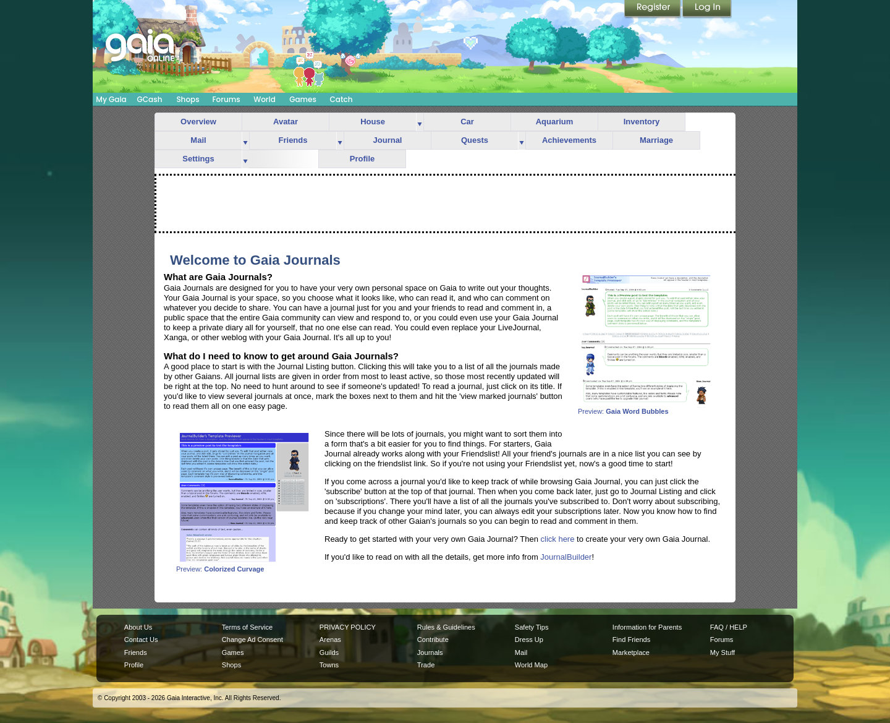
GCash (150, 99)
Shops (187, 99)
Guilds (329, 652)
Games (302, 99)
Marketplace (631, 652)
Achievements (569, 140)
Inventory (642, 121)
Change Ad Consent (252, 639)
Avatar (285, 121)
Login (707, 9)
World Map (531, 665)
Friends (293, 140)
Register (653, 9)
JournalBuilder (565, 557)
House (372, 121)
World (264, 99)
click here (558, 539)
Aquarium (555, 121)
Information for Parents (647, 627)
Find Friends (631, 639)
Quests (474, 140)
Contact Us (141, 639)
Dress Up (529, 639)
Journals (430, 652)
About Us (138, 627)
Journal (387, 140)
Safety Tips (532, 627)
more (419, 122)
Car (467, 121)
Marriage (656, 140)
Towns (329, 665)
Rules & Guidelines (446, 627)
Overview (198, 121)
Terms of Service (247, 627)
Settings (198, 158)
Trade (425, 665)
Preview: (646, 408)
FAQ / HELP (728, 627)
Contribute (433, 639)
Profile (362, 158)
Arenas (330, 639)
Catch (341, 99)
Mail (198, 140)
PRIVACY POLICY (348, 627)
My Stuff (722, 652)
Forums (226, 99)
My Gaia (111, 99)
